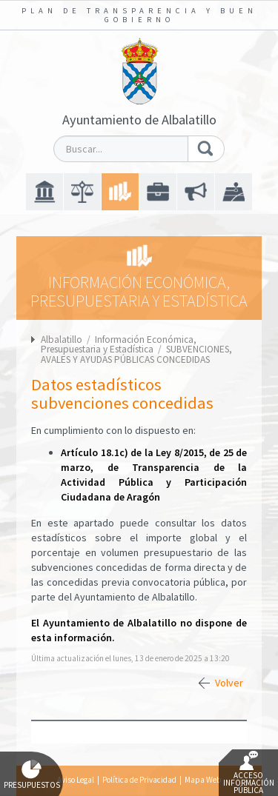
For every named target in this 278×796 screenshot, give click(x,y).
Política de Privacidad (139, 780)
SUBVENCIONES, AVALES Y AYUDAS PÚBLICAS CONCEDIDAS (136, 354)
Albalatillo (61, 339)
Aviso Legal (75, 780)
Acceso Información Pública (248, 773)
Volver (229, 682)
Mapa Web (203, 780)
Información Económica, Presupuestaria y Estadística (118, 344)
